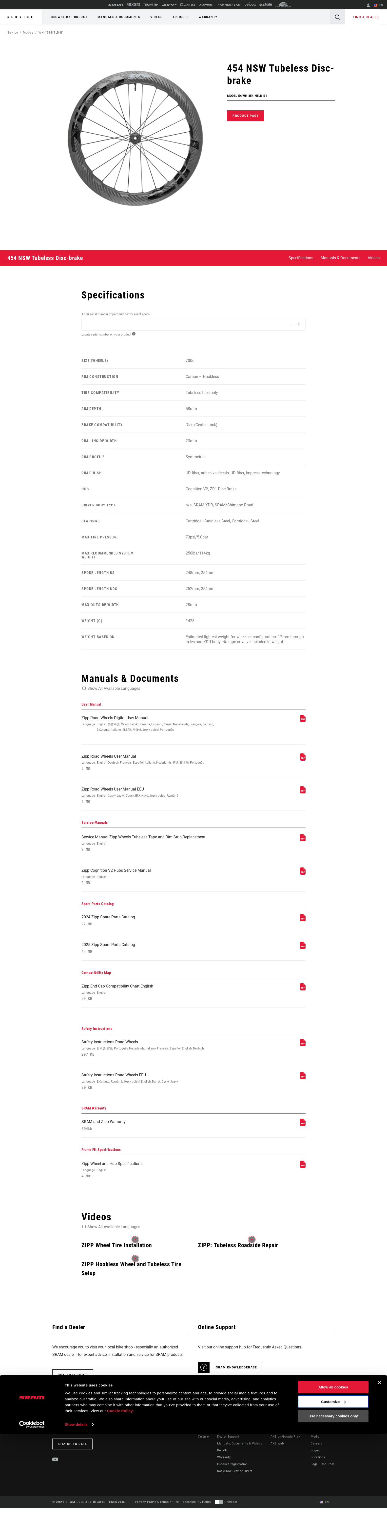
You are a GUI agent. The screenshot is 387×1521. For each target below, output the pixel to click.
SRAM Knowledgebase (236, 1380)
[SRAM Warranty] (303, 1135)
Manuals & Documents (116, 17)
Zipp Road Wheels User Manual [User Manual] (151, 764)
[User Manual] (303, 720)
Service (21, 17)
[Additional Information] (295, 324)
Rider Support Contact (233, 1442)
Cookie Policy (120, 1498)
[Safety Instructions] (303, 1053)
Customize (333, 1488)
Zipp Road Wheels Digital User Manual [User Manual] (151, 724)
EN (379, 5)
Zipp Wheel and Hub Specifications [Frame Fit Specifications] (151, 1182)
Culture (203, 1449)
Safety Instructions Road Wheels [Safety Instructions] (151, 1057)
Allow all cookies (333, 1474)
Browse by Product (68, 17)
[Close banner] (379, 1469)
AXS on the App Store (286, 1442)
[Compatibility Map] (303, 996)
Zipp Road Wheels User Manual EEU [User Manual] (151, 798)
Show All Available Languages (113, 688)
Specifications (301, 258)
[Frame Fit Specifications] (303, 1178)
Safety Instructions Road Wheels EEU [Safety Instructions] (151, 1091)
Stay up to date (72, 1457)
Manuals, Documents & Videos (239, 1456)
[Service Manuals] (303, 843)
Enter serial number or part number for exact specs (116, 314)
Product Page (245, 116)
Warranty (201, 17)
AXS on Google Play (285, 1449)
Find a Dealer (367, 17)
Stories (203, 1442)
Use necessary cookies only (333, 1503)
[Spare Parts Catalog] (303, 925)
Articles (175, 17)
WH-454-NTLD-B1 (51, 32)
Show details (76, 1511)
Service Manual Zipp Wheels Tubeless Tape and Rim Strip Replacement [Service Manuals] (151, 847)
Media (315, 1449)
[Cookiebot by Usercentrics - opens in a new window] (32, 1511)
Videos (152, 17)
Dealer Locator (73, 1387)
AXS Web (277, 1456)
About (315, 1442)
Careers (316, 1456)
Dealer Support (228, 1449)
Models (28, 32)
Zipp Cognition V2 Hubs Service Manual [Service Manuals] (151, 881)
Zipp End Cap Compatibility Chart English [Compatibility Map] (151, 1000)
